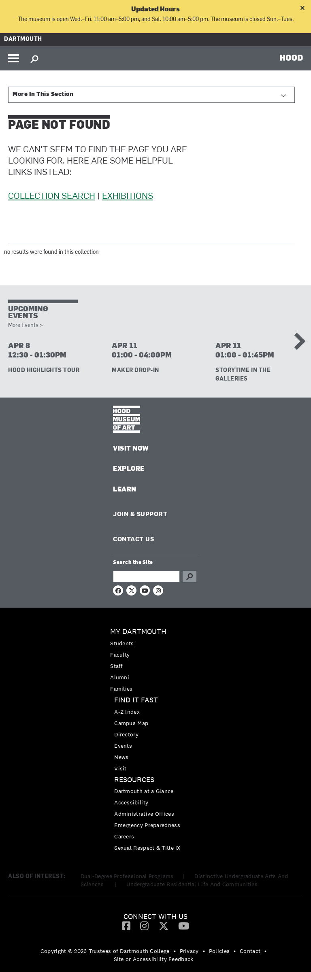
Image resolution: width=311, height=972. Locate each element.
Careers (124, 836)
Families (121, 688)
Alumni (119, 677)
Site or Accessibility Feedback (154, 959)
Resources (134, 780)
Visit (120, 768)
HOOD (291, 57)
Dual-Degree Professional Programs (127, 876)
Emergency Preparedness (147, 825)
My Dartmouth (138, 632)
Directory (126, 734)
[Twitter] (163, 925)
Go (189, 576)
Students (122, 643)
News (121, 757)
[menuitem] (155, 660)
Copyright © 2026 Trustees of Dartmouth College (105, 951)
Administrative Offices (144, 813)
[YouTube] (183, 925)
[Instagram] (144, 925)
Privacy (189, 951)
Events (123, 745)
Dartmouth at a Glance (143, 791)
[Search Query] (146, 576)
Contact (250, 951)
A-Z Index (127, 711)
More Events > (25, 326)
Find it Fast (136, 700)
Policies (219, 951)
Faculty (120, 654)
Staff (116, 666)
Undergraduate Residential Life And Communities (192, 884)
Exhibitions (127, 196)
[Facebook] (126, 925)
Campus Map (131, 723)
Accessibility (131, 802)
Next (296, 341)
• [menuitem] (175, 951)
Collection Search (51, 196)
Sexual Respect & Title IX (147, 847)
